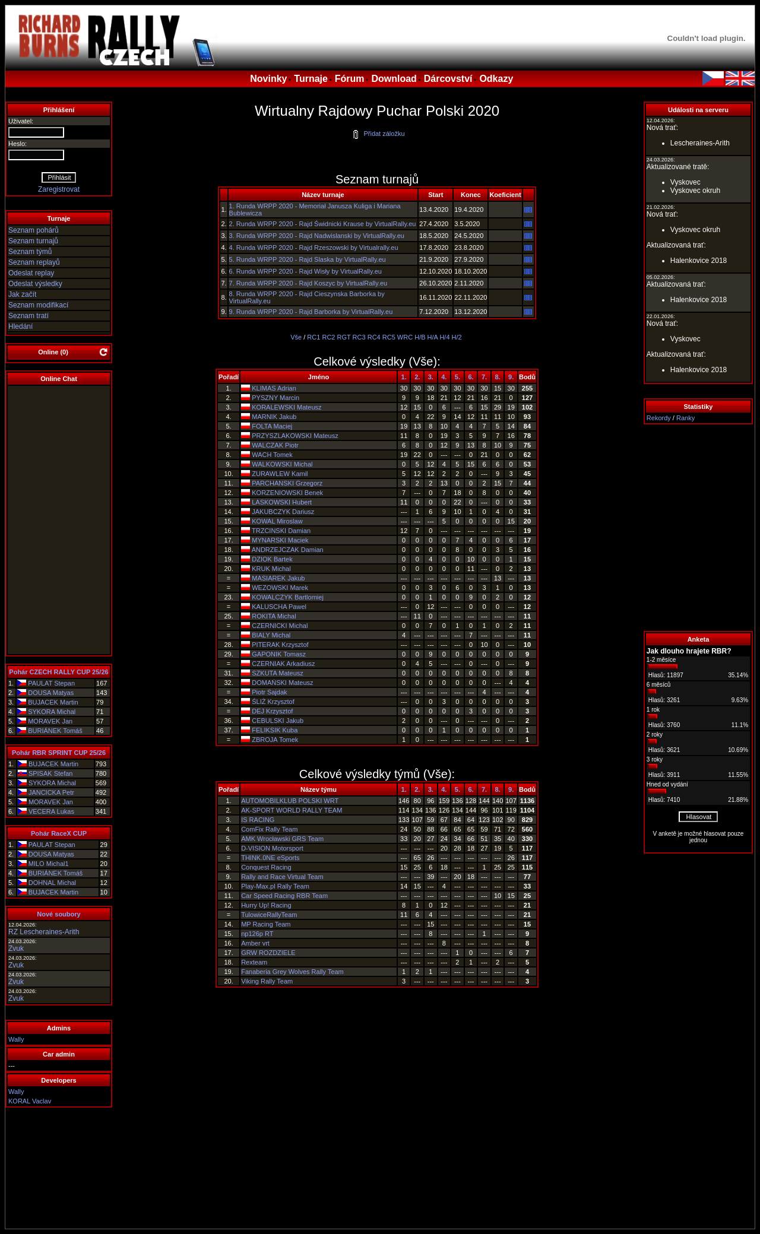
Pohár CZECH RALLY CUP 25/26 (58, 671)
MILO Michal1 (48, 863)
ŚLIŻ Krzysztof (273, 701)
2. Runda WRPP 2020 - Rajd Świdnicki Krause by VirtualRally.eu (322, 223)
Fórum (350, 79)
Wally (16, 1039)
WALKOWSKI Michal (282, 464)
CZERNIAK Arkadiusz (283, 663)
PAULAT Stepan (51, 683)
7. (484, 376)
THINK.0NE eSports (270, 857)
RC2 (328, 337)
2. (417, 376)
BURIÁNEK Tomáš (55, 730)
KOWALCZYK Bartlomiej (288, 597)
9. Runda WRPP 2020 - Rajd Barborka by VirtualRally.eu (311, 311)
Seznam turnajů (33, 241)
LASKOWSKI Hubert (282, 502)
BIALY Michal (271, 635)
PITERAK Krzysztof (280, 644)
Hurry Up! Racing (266, 905)
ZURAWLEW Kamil (280, 473)
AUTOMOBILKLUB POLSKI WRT (289, 800)
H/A (433, 337)
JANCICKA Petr (51, 792)
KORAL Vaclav (29, 1101)
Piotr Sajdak (269, 692)
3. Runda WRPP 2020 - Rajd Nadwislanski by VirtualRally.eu (316, 235)
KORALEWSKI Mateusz (286, 407)
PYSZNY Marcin (275, 397)
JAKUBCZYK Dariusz (283, 511)
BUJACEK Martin (53, 702)
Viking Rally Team (267, 981)
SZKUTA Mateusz (277, 673)
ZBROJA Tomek (275, 739)
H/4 (444, 337)
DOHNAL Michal (52, 882)
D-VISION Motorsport (272, 848)
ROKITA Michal (274, 616)
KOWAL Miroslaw (277, 521)
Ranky (685, 417)
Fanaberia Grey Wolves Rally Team (292, 971)
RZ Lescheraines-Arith (43, 932)
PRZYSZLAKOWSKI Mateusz (295, 435)
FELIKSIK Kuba (274, 730)
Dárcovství (448, 79)
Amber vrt (255, 943)
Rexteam (254, 962)
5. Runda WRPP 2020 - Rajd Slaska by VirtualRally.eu (307, 259)
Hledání (20, 326)
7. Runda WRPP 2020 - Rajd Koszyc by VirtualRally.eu (308, 283)
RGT (344, 337)
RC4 (374, 337)
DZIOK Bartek (272, 559)
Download (393, 79)
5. (457, 376)
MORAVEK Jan (50, 721)
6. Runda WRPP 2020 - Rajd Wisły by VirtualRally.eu (305, 271)
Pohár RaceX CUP (59, 833)
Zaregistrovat (59, 189)
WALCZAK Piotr (275, 445)
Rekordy (659, 417)
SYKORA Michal (51, 711)
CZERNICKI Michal (280, 625)
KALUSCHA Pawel (279, 606)
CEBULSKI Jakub (277, 720)
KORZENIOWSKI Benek (287, 492)
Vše (296, 337)
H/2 (457, 337)
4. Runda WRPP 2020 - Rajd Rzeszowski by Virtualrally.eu (313, 247)
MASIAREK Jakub (278, 578)
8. (498, 376)
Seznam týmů (30, 252)
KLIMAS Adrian (274, 388)
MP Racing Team (265, 924)
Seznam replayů (34, 262)
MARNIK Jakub (274, 416)
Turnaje (311, 79)
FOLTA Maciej (272, 426)
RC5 (388, 337)
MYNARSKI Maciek (280, 540)
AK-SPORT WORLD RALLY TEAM (291, 810)
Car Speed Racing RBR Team (284, 895)
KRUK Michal (271, 568)
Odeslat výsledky (35, 284)
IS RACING (257, 819)
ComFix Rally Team (269, 829)
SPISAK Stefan (50, 773)
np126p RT (257, 933)
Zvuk (16, 948)
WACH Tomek (272, 454)
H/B (419, 337)
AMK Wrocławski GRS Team (282, 838)
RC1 (313, 337)
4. (443, 376)
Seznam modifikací (38, 305)
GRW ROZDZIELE (268, 952)
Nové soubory (58, 914)
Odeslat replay (31, 273)
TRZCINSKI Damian (281, 530)
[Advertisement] (698, 528)
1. (404, 376)
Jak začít (22, 294)
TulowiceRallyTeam (269, 914)
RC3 (359, 337)
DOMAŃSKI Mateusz (282, 682)
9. (511, 376)
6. (470, 376)
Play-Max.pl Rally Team (275, 886)
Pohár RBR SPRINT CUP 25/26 (59, 752)
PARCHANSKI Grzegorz (287, 483)
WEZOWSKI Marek (280, 587)
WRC (405, 337)
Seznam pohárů (33, 230)
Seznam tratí (28, 316)
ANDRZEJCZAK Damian (288, 549)
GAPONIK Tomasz (279, 654)
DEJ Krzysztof (272, 711)
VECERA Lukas (51, 811)
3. (430, 376)
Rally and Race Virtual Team (282, 876)
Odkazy (496, 79)
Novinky (268, 79)
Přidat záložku (378, 133)
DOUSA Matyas (51, 692)
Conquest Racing (266, 867)
